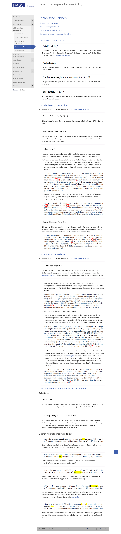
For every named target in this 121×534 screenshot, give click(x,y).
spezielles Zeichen (48, 275)
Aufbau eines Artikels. (81, 109)
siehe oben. (76, 497)
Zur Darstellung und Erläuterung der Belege (55, 34)
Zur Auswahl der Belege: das (51, 30)
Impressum (91, 529)
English (22, 90)
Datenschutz (103, 529)
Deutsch (15, 90)
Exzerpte (70, 356)
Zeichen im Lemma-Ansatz (49, 23)
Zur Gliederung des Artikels (49, 27)
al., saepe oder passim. (62, 55)
